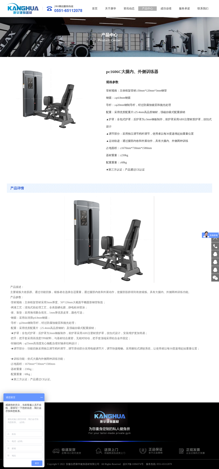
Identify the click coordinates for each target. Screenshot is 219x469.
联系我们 (202, 8)
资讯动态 (129, 8)
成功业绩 (165, 8)
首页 (95, 8)
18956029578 (215, 246)
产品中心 (147, 8)
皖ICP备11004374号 (133, 464)
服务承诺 (184, 8)
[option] (109, 37)
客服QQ (215, 254)
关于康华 (110, 8)
